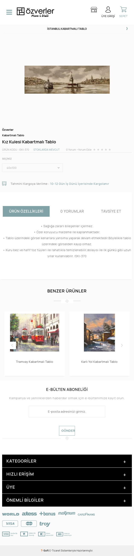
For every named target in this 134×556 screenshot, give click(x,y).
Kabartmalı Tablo (13, 135)
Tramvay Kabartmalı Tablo (34, 361)
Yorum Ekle (85, 149)
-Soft (45, 550)
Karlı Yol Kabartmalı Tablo (99, 361)
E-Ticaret (54, 550)
